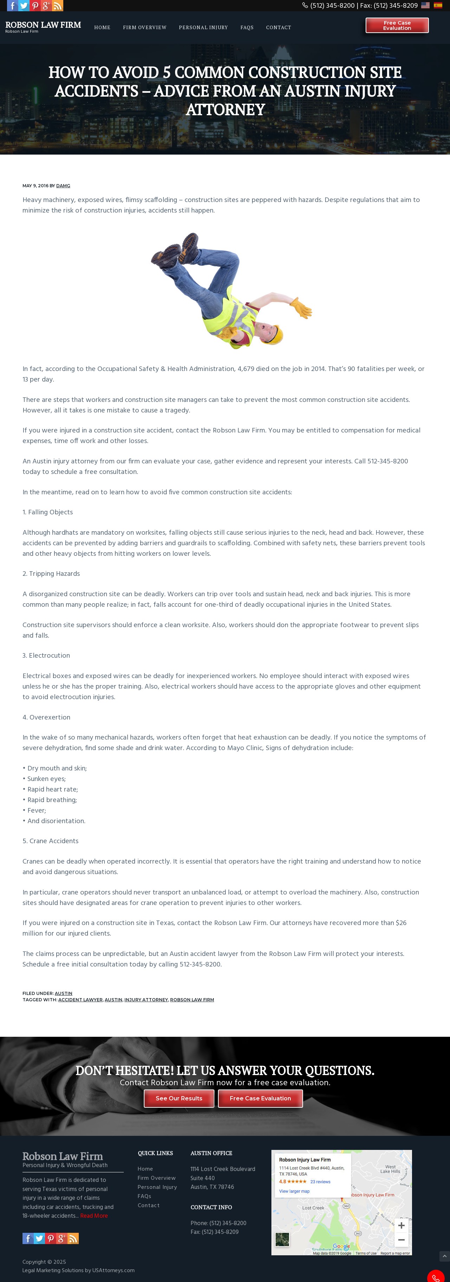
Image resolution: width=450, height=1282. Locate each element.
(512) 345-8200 (332, 6)
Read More (94, 1216)
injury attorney (146, 999)
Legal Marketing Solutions (53, 1270)
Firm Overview (157, 1178)
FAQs (145, 1196)
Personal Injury (157, 1187)
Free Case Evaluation (260, 1098)
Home (145, 1169)
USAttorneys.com (113, 1270)
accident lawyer (80, 999)
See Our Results (179, 1098)
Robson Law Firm (43, 24)
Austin (63, 993)
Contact (149, 1206)
